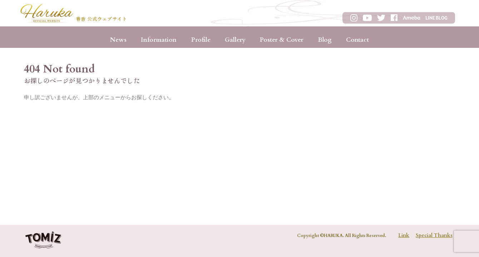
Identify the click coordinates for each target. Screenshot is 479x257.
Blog (325, 40)
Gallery (235, 40)
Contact (357, 40)
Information (159, 40)
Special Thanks (434, 235)
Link (403, 235)
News (118, 40)
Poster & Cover (281, 40)
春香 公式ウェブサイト (101, 19)
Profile (201, 40)
